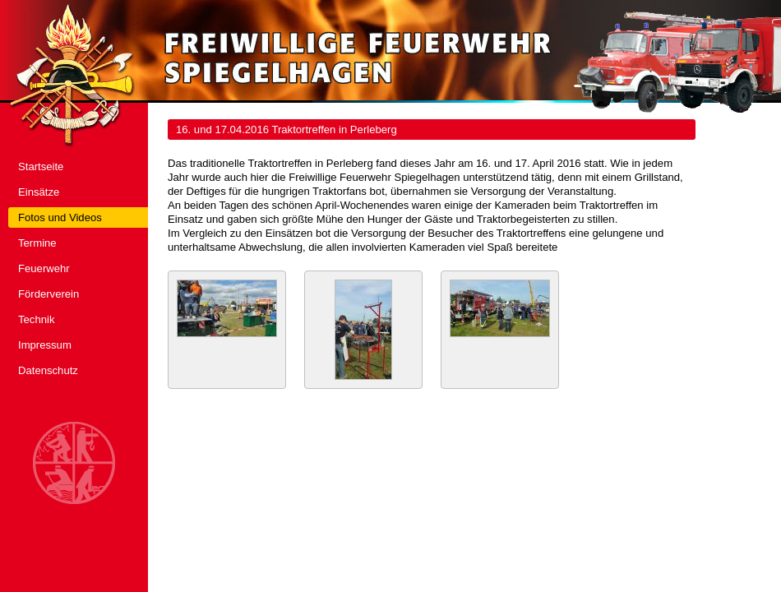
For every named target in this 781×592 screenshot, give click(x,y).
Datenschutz (48, 370)
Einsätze (38, 192)
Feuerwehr (44, 268)
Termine (37, 243)
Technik (36, 319)
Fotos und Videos (60, 217)
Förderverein (48, 294)
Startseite (40, 166)
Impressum (45, 345)
